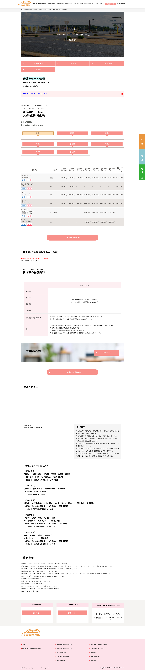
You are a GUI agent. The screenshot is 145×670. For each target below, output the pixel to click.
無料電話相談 (142, 158)
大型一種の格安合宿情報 (64, 648)
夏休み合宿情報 (61, 652)
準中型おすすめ (69, 4)
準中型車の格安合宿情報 (64, 644)
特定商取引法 (95, 656)
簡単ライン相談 (142, 173)
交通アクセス (108, 63)
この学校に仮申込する (73, 237)
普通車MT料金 (38, 63)
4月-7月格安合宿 (42, 4)
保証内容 (38, 70)
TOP (23, 644)
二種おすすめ (87, 4)
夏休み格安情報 (51, 4)
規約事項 (93, 652)
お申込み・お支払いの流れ (99, 644)
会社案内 (93, 660)
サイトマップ (45, 668)
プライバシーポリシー (28, 668)
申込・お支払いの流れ (97, 4)
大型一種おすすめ (78, 4)
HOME (35, 4)
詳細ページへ (107, 352)
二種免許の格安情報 (63, 656)
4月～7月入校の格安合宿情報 (31, 648)
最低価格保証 (60, 4)
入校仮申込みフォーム (98, 648)
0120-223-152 (108, 614)
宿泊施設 (73, 63)
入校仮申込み (142, 142)
